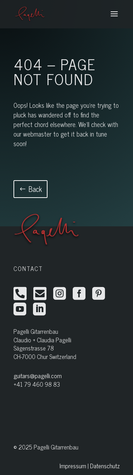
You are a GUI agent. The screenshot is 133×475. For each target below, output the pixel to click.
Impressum (73, 466)
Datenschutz (105, 466)
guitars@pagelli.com (37, 376)
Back (35, 189)
